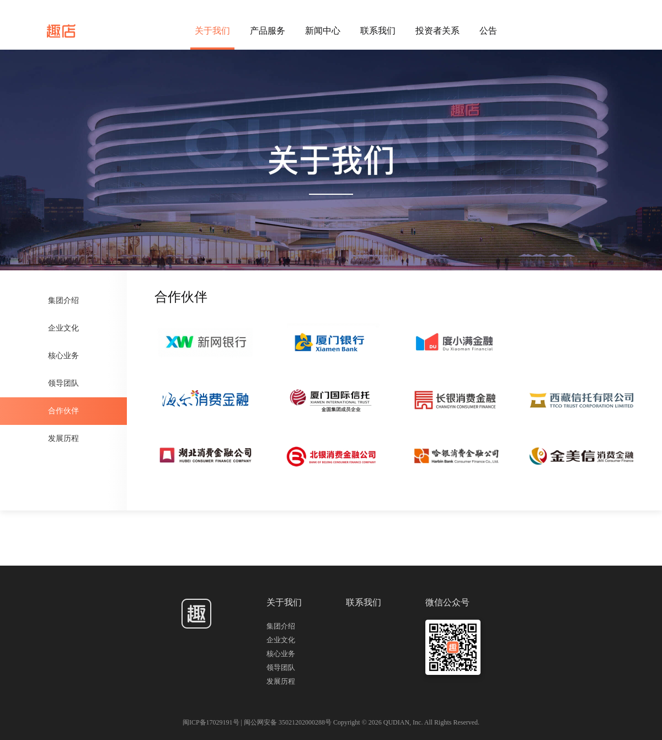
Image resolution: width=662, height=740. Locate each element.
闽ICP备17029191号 (212, 722)
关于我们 (212, 30)
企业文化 (63, 328)
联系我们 (378, 30)
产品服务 (267, 30)
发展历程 (63, 438)
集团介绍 (63, 300)
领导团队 (63, 383)
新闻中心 (322, 30)
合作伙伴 (63, 411)
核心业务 (63, 356)
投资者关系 (437, 30)
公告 (488, 30)
